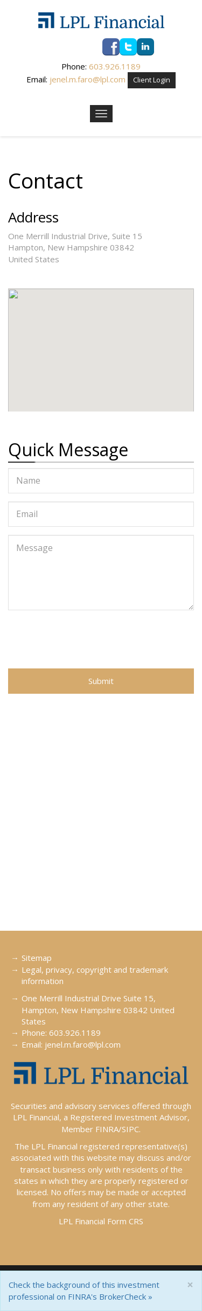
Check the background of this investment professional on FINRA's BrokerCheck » (84, 1290)
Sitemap (37, 957)
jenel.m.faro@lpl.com (88, 79)
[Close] (190, 1285)
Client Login (151, 80)
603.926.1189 (115, 66)
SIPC (130, 1129)
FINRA (107, 1129)
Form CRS (125, 1221)
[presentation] (90, 639)
